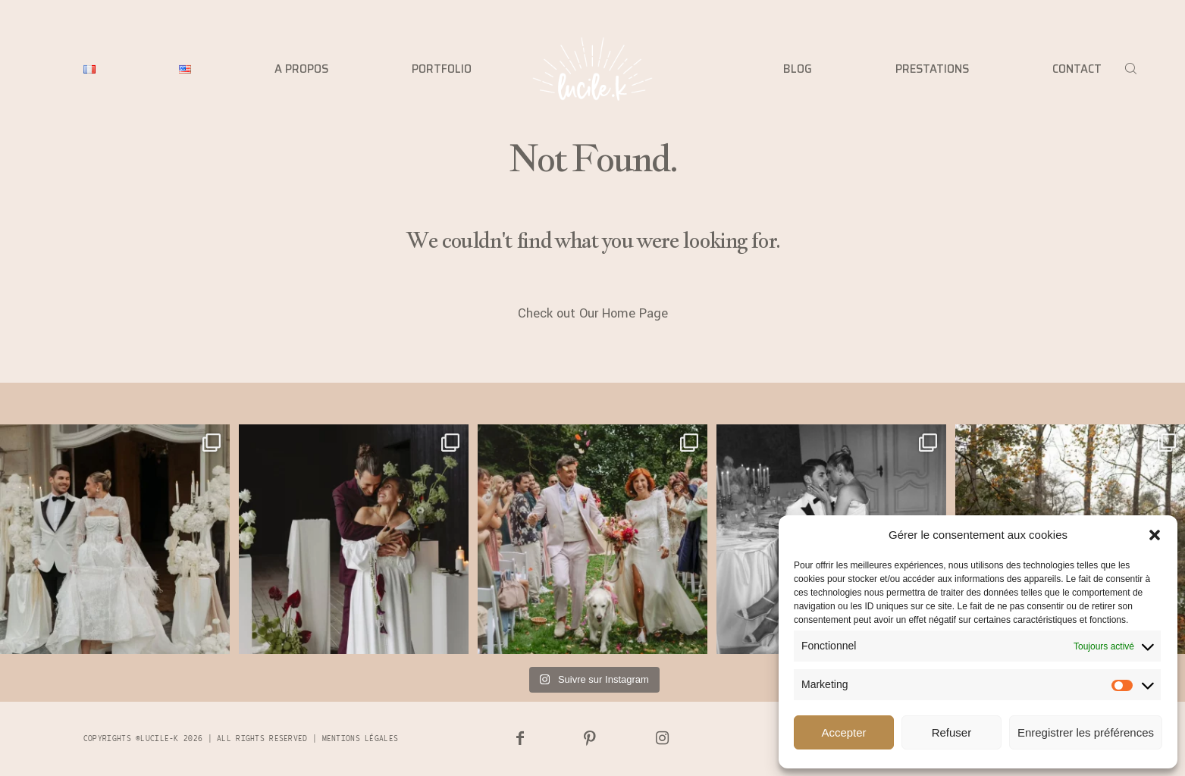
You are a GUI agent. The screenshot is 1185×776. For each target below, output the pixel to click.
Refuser (952, 732)
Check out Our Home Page (593, 314)
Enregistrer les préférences (1085, 732)
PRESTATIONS (932, 69)
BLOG (797, 69)
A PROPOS (301, 69)
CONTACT (1077, 69)
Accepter (843, 732)
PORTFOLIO (442, 69)
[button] (1154, 535)
